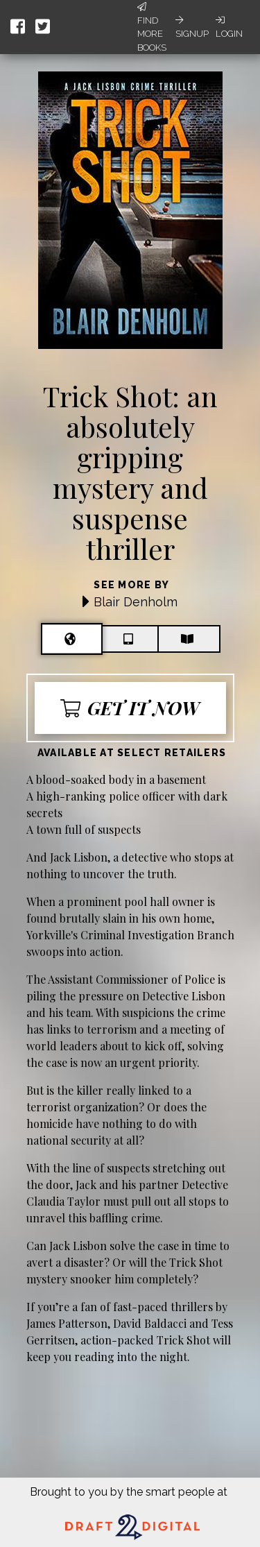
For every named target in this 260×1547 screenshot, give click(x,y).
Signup (192, 27)
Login (229, 27)
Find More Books (151, 27)
